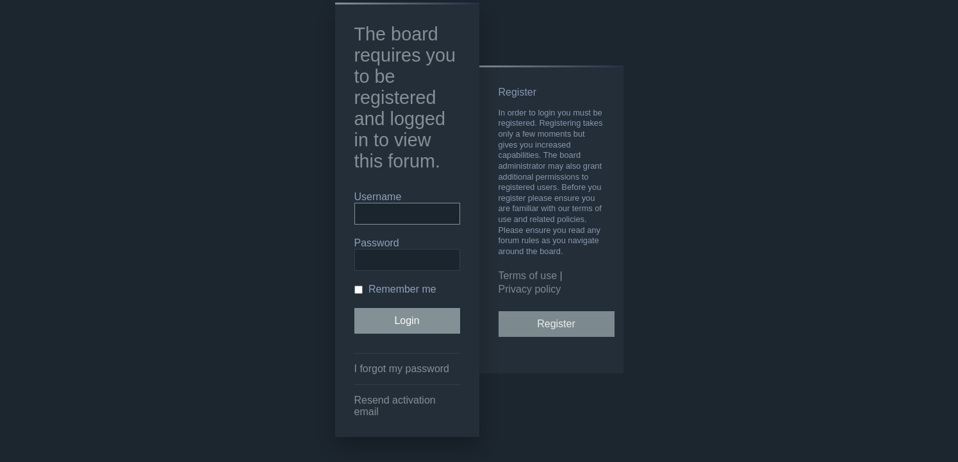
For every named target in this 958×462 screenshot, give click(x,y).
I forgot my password (402, 368)
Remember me (395, 289)
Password (376, 242)
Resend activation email (395, 406)
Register (556, 323)
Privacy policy (530, 289)
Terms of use (528, 275)
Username (378, 196)
